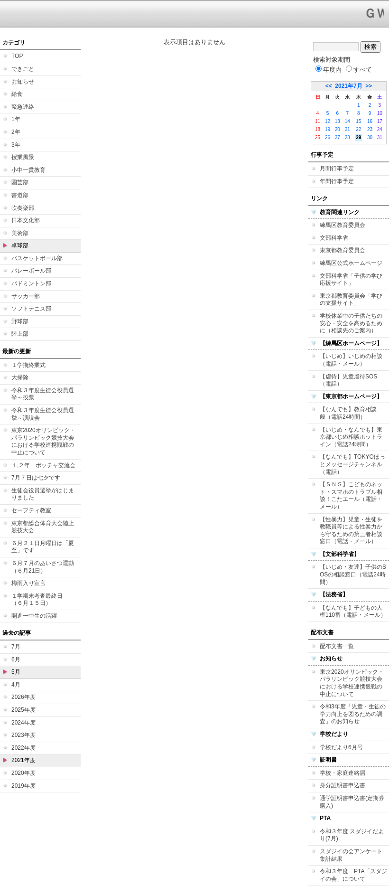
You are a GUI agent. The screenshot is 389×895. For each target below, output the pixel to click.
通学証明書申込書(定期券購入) (352, 802)
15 (358, 121)
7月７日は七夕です (35, 477)
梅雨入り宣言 (28, 583)
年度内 (328, 69)
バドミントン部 (31, 283)
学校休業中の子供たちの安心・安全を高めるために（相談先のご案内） (351, 323)
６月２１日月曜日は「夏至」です (42, 547)
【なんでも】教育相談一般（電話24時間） (351, 413)
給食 (17, 94)
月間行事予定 (337, 168)
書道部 (19, 195)
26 (327, 137)
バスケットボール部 (37, 258)
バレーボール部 (31, 270)
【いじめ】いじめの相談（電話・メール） (351, 360)
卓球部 (19, 245)
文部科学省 (334, 238)
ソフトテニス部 (31, 308)
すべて (359, 69)
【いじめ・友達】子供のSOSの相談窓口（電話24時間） (353, 574)
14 (347, 121)
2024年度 (23, 722)
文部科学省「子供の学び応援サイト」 (351, 280)
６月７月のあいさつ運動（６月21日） (42, 567)
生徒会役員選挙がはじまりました (42, 494)
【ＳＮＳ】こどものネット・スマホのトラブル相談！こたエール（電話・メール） (351, 495)
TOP (17, 56)
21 (347, 129)
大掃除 (19, 377)
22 (358, 129)
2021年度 (23, 760)
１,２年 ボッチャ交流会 (43, 465)
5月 (15, 672)
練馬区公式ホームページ (351, 263)
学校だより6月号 (341, 747)
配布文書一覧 (337, 646)
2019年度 (23, 785)
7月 (15, 646)
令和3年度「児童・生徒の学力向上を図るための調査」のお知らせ (353, 714)
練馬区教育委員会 (342, 225)
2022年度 (23, 747)
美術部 (19, 233)
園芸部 (19, 182)
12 (327, 121)
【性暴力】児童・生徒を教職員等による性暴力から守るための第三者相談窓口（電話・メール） (351, 530)
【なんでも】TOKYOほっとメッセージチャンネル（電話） (352, 464)
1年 (15, 119)
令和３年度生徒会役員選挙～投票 (42, 394)
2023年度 (23, 735)
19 (327, 129)
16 (369, 121)
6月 (15, 659)
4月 (15, 684)
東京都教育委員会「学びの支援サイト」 (351, 299)
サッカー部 (25, 296)
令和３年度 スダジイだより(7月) (352, 835)
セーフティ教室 (31, 510)
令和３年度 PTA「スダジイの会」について (353, 875)
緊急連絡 (22, 107)
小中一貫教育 (28, 170)
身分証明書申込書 (342, 785)
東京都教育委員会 (342, 250)
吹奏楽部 (22, 208)
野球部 (19, 321)
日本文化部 (25, 220)
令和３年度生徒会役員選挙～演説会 (42, 414)
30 (369, 137)
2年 (15, 132)
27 (337, 137)
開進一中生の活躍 (34, 615)
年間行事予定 (337, 181)
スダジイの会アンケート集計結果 (351, 855)
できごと (22, 69)
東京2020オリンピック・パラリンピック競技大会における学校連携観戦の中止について (43, 441)
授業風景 (22, 157)
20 (337, 129)
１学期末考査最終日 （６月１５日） (39, 600)
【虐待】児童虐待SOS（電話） (348, 380)
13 (337, 121)
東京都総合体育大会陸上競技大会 (42, 527)
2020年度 (23, 773)
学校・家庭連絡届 (342, 773)
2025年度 (23, 710)
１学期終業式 (28, 365)
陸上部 (19, 333)
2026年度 (23, 697)
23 (369, 129)
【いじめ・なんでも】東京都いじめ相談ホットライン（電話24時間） (351, 437)
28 (347, 137)
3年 (15, 144)
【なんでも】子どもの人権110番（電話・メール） (353, 611)
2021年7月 (348, 86)
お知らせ (22, 81)
